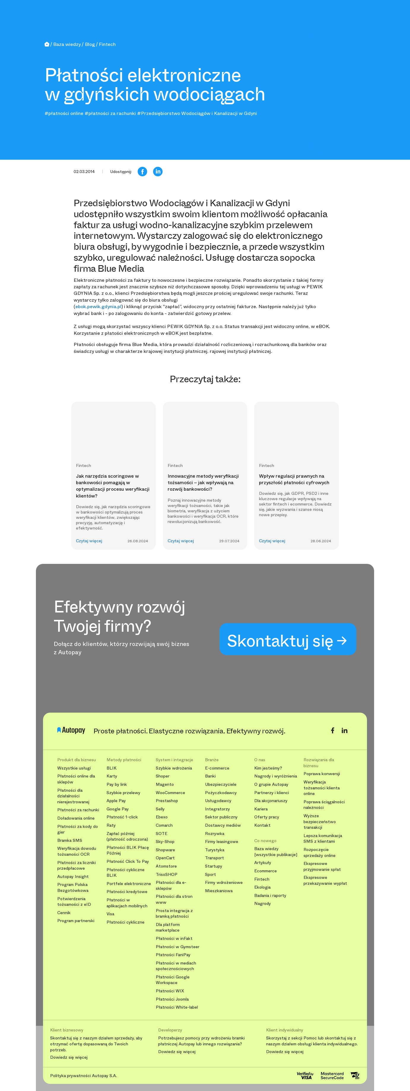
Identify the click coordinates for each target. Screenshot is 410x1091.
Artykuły (262, 863)
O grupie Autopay (271, 784)
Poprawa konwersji (321, 774)
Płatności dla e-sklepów (171, 885)
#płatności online (64, 113)
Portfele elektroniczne (129, 884)
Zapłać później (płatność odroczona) (127, 836)
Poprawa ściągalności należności (324, 805)
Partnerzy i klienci (271, 793)
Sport (210, 874)
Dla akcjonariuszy (270, 801)
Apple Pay (116, 801)
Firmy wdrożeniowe (224, 882)
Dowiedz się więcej (69, 1057)
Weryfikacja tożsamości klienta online (321, 787)
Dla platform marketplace (168, 927)
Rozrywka (214, 833)
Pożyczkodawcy (221, 793)
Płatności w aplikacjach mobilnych (127, 903)
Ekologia (262, 887)
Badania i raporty (270, 895)
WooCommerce (170, 793)
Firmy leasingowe (221, 841)
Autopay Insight (73, 876)
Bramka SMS (69, 840)
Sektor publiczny (221, 817)
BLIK (112, 768)
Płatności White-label (177, 1007)
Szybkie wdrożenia (174, 768)
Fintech (261, 879)
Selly (160, 809)
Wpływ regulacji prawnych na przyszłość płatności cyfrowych (294, 479)
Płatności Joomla (172, 999)
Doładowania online (76, 818)
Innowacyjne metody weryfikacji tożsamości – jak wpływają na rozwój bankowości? (203, 483)
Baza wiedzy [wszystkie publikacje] (275, 852)
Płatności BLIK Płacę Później (128, 850)
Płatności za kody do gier (77, 829)
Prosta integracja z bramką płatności (174, 913)
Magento (165, 784)
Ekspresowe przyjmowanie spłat (322, 866)
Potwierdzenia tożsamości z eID (74, 902)
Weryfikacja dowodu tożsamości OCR (76, 851)
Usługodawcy (218, 801)
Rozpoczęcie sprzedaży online (319, 852)
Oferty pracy (266, 817)
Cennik (64, 913)
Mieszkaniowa (219, 891)
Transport (214, 858)
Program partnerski (75, 921)
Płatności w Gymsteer (177, 947)
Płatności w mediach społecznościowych (176, 966)
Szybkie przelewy (123, 793)
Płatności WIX (170, 991)
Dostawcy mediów (223, 825)
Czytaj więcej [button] (89, 540)
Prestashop (167, 801)
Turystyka (214, 850)
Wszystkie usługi (74, 768)
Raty (111, 825)
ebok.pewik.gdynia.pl (98, 306)
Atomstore (166, 866)
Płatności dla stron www (174, 899)
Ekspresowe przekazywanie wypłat (325, 880)
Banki (210, 776)
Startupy (213, 866)
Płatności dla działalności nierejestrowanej (73, 796)
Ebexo (162, 817)
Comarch (164, 825)
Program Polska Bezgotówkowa (72, 887)
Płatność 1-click (122, 817)
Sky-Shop (165, 841)
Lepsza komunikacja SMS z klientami (322, 838)
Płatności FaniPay (173, 955)
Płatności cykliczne (125, 922)
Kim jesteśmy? (268, 768)
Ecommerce (265, 871)
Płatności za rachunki (78, 810)
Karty (112, 776)
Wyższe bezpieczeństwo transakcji (319, 821)
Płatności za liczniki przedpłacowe (76, 865)
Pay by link (117, 784)
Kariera (261, 809)
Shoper (162, 776)
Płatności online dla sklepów (76, 779)
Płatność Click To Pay (128, 861)
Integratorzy (217, 809)
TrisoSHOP (166, 874)
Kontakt (262, 825)
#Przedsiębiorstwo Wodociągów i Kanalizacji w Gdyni (197, 113)
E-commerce (217, 768)
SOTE (161, 833)
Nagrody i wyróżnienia (275, 776)
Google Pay (118, 809)
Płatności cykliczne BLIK (125, 873)
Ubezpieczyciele (220, 784)
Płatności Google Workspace (173, 980)
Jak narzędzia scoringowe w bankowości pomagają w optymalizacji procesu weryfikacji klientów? (113, 486)
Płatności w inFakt (174, 938)
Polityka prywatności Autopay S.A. (83, 1076)
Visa (110, 914)
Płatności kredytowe (127, 892)
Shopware (165, 850)
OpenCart (165, 858)
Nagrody (262, 903)
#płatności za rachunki (110, 113)
